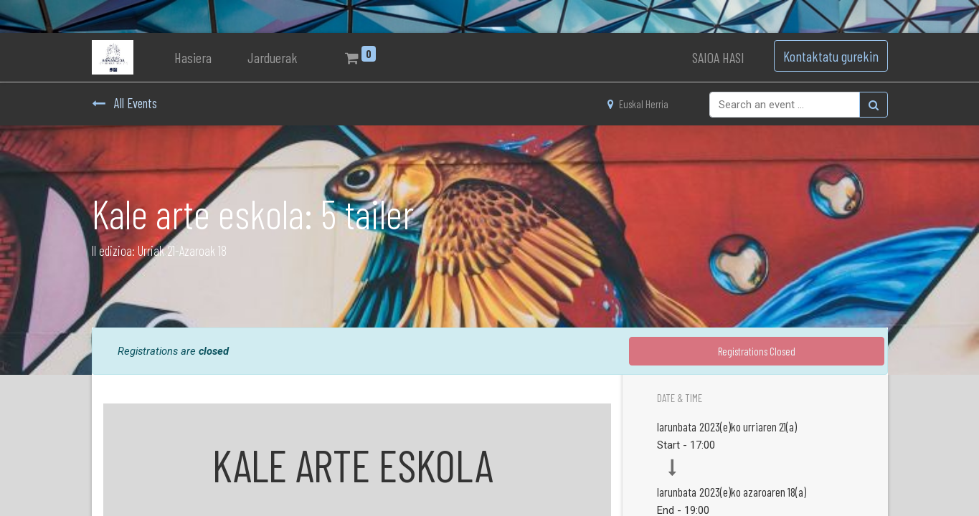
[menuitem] (193, 57)
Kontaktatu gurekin (831, 55)
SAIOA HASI (718, 57)
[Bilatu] (873, 105)
